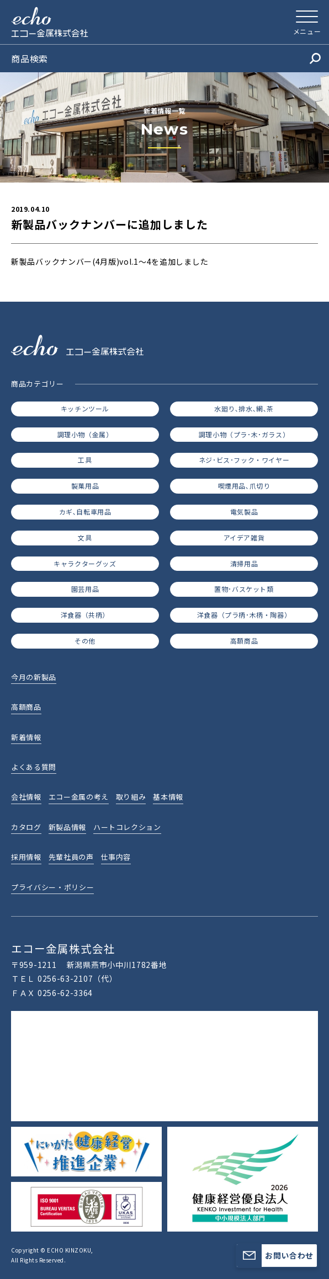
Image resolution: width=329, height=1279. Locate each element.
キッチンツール (85, 408)
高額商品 (244, 640)
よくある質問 (33, 767)
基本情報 (168, 796)
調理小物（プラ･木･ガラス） (244, 434)
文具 (85, 537)
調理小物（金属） (85, 434)
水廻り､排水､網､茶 (244, 408)
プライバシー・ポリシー (52, 887)
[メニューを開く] (307, 22)
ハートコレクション (127, 827)
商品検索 (166, 58)
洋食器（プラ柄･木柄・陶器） (244, 614)
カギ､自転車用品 (85, 511)
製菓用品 (85, 485)
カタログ (26, 827)
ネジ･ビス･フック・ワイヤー (244, 459)
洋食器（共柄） (85, 614)
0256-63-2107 (65, 978)
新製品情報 (67, 827)
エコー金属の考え (79, 796)
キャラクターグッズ (85, 563)
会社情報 (26, 796)
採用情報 (26, 857)
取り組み (131, 796)
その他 (85, 640)
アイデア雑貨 (244, 537)
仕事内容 (116, 857)
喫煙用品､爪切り (244, 485)
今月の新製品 (33, 677)
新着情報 (26, 737)
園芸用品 (85, 588)
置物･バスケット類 (243, 588)
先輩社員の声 (71, 857)
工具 (85, 459)
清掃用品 (244, 563)
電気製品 (244, 511)
